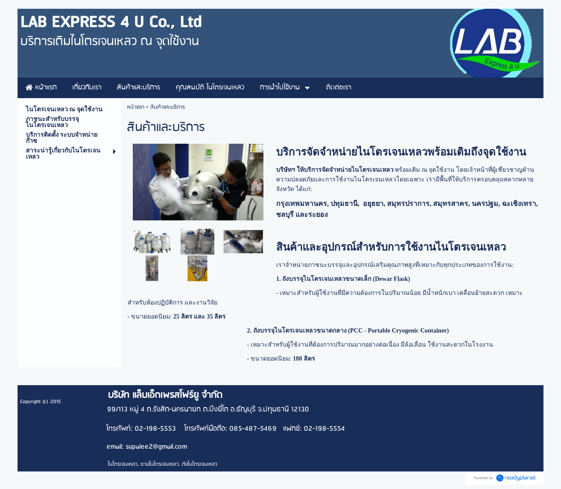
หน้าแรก (135, 107)
